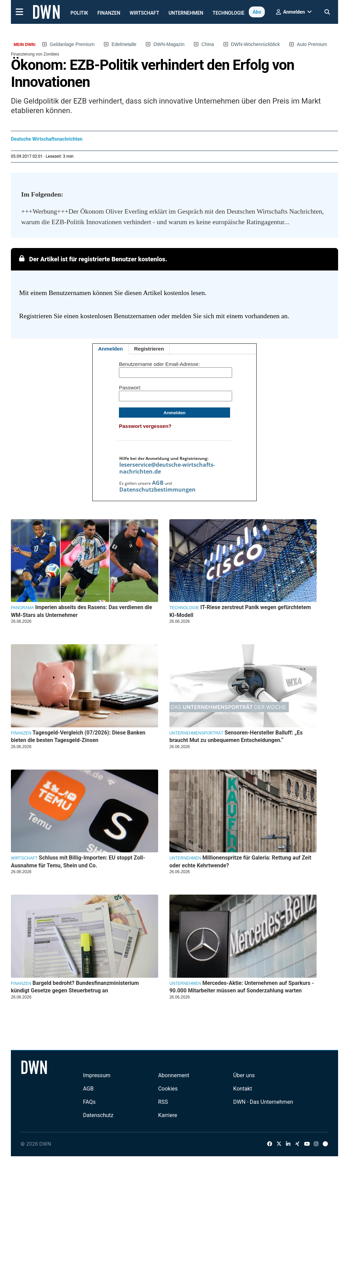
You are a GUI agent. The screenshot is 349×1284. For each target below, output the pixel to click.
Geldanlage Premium (72, 44)
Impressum (96, 1075)
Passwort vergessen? (145, 426)
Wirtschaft (144, 13)
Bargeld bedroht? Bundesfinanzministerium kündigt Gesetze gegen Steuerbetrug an (75, 987)
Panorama (22, 607)
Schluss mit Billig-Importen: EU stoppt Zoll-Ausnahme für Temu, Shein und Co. (78, 861)
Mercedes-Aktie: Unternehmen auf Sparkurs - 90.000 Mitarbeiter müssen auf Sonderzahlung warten (241, 987)
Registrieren (149, 349)
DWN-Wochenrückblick (255, 44)
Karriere (167, 1115)
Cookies (168, 1088)
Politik (79, 13)
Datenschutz (98, 1115)
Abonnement (173, 1075)
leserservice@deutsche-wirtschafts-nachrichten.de (167, 468)
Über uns (244, 1075)
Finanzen (108, 13)
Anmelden (110, 349)
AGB (158, 482)
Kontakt (242, 1088)
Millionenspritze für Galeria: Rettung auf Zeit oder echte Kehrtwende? (240, 861)
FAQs (89, 1102)
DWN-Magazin (168, 44)
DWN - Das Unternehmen (263, 1102)
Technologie (228, 13)
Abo (257, 12)
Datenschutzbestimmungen (157, 489)
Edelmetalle (123, 44)
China (207, 44)
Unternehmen (185, 13)
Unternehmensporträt (196, 733)
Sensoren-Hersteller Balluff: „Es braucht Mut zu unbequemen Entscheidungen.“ (236, 736)
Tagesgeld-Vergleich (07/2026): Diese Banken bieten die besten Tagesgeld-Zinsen (78, 736)
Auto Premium (312, 44)
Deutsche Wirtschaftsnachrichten (46, 139)
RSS (163, 1102)
